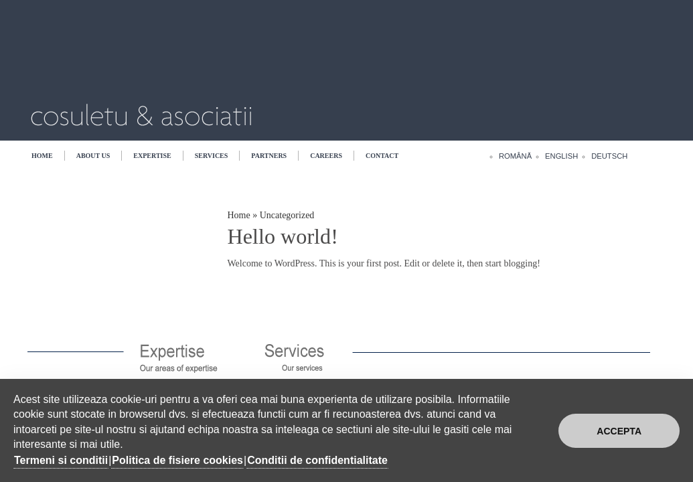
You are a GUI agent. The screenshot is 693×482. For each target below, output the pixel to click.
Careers (326, 155)
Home (42, 155)
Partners (269, 155)
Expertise (152, 155)
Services (211, 155)
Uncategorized (287, 215)
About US (93, 155)
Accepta (619, 431)
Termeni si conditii (61, 460)
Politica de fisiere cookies (177, 460)
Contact (382, 155)
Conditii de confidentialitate (317, 460)
